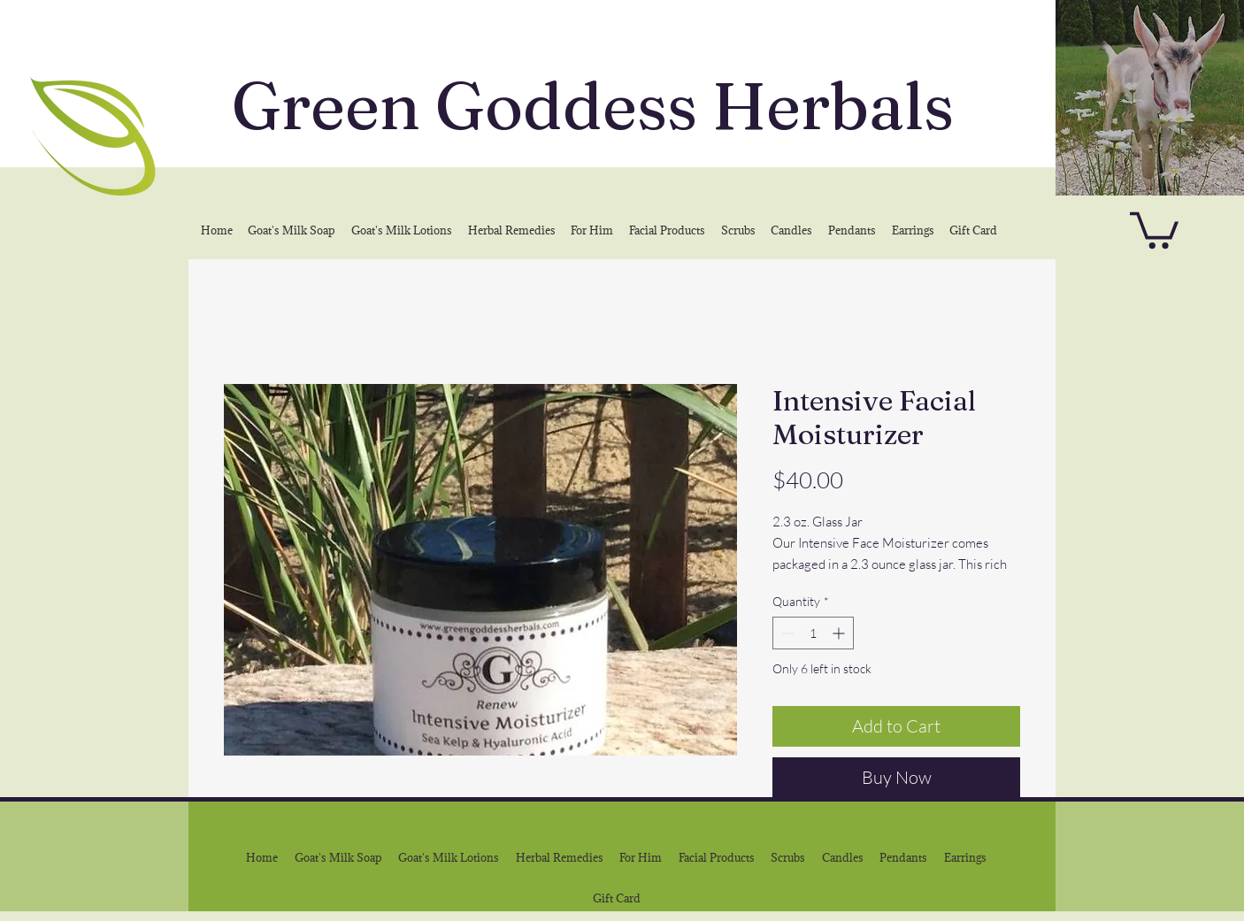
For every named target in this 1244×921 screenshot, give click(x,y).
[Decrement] (786, 633)
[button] (1154, 228)
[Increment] (840, 633)
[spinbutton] (813, 633)
